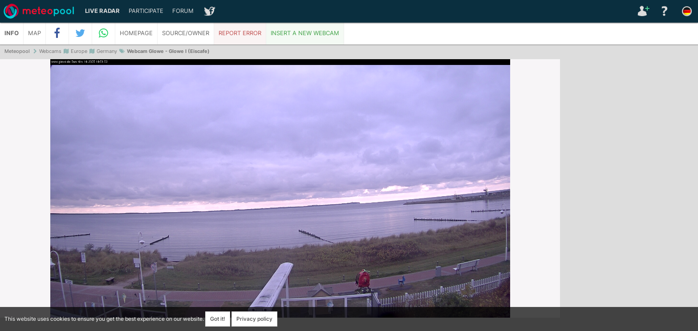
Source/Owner (185, 33)
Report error (240, 33)
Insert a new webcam (305, 33)
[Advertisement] (629, 195)
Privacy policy (254, 318)
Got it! (217, 318)
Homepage (136, 33)
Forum (183, 11)
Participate (146, 11)
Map (34, 33)
